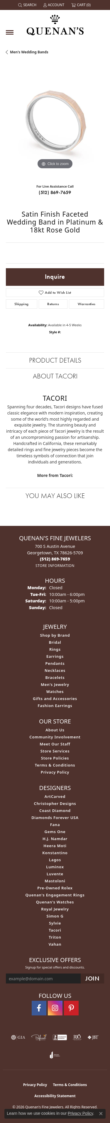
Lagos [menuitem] (55, 859)
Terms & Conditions (55, 765)
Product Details (55, 360)
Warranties (87, 304)
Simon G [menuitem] (54, 916)
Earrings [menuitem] (55, 656)
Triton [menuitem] (55, 937)
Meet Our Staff (55, 744)
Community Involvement (54, 737)
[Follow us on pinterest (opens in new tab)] (71, 1008)
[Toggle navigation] (9, 32)
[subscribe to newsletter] (92, 979)
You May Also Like (55, 495)
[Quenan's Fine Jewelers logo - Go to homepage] (55, 22)
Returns (53, 304)
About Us (54, 730)
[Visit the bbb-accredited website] (60, 1037)
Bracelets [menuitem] (55, 677)
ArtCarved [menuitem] (55, 796)
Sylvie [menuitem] (55, 923)
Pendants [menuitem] (55, 663)
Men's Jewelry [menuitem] (55, 684)
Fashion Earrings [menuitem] (55, 705)
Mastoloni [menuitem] (55, 881)
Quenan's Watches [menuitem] (55, 902)
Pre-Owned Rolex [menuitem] (54, 888)
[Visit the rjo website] (77, 1037)
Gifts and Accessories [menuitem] (55, 698)
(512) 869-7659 (55, 192)
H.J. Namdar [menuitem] (55, 838)
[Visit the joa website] (55, 1055)
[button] (28, 5)
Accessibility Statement (54, 1095)
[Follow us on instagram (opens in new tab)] (55, 1008)
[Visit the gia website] (18, 1037)
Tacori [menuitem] (55, 930)
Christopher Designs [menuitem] (55, 803)
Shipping (21, 304)
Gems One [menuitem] (55, 831)
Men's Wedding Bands (29, 52)
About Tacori (55, 375)
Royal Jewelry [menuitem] (55, 909)
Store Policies (55, 758)
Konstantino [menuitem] (54, 852)
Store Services (55, 751)
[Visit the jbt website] (93, 1037)
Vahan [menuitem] (55, 944)
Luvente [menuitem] (55, 873)
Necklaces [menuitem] (55, 670)
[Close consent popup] (101, 1113)
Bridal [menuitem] (55, 642)
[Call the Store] (55, 559)
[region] (55, 121)
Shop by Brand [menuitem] (55, 635)
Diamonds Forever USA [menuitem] (55, 817)
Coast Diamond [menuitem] (55, 810)
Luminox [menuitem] (55, 866)
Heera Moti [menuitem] (54, 845)
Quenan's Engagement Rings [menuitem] (55, 895)
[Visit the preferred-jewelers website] (39, 1037)
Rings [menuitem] (55, 649)
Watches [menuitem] (55, 691)
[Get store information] (55, 565)
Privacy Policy (55, 772)
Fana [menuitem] (55, 824)
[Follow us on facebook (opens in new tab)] (39, 1008)
